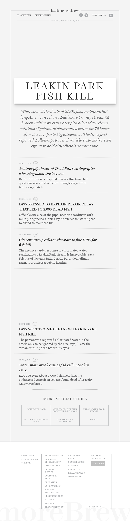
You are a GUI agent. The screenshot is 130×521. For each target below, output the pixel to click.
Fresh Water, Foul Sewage (94, 410)
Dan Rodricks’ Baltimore (65, 420)
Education (51, 482)
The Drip (26, 463)
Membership (75, 476)
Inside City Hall (36, 409)
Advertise (74, 469)
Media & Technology (52, 491)
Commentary (52, 465)
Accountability (54, 455)
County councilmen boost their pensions (65, 410)
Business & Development (53, 460)
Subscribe (98, 463)
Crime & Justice (49, 470)
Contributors (76, 462)
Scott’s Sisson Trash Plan (36, 420)
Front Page (27, 455)
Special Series (29, 459)
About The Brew (74, 457)
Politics (49, 499)
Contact (73, 465)
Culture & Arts (51, 477)
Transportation (54, 507)
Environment (52, 486)
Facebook (81, 15)
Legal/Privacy (76, 473)
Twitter (86, 15)
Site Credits (95, 506)
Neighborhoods (54, 496)
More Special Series (65, 399)
